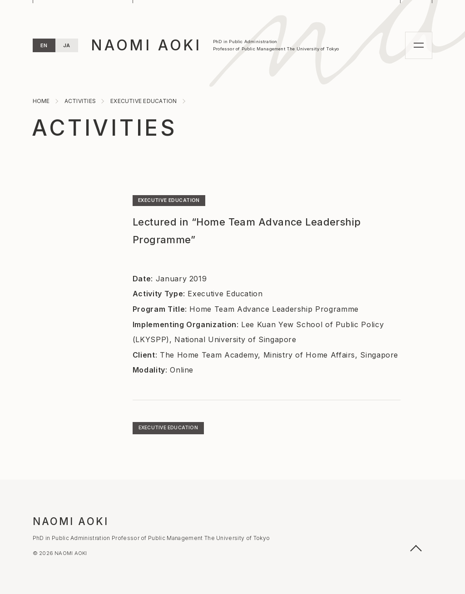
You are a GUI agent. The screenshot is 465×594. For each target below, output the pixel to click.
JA (66, 45)
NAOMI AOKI (146, 45)
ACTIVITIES (104, 127)
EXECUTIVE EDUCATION (169, 200)
